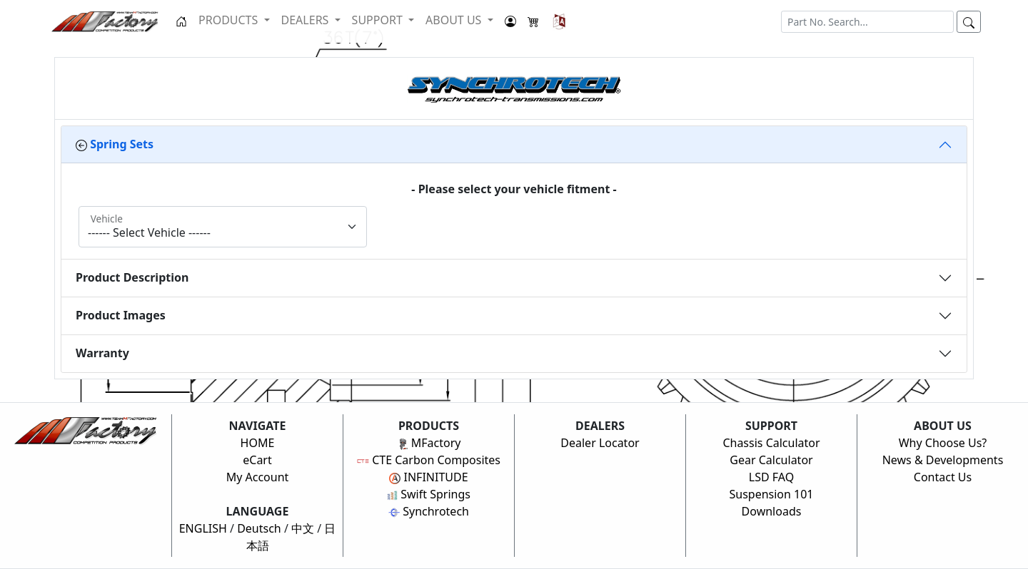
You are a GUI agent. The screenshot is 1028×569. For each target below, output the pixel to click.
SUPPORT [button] (378, 20)
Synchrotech (428, 511)
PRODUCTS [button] (229, 20)
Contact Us (943, 477)
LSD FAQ (771, 477)
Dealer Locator (599, 443)
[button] (559, 21)
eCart (257, 460)
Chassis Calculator (771, 443)
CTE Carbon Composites (428, 460)
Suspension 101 (771, 494)
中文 (302, 528)
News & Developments (943, 460)
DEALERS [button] (306, 20)
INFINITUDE (428, 477)
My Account (257, 477)
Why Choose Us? (943, 443)
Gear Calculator (771, 460)
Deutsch (259, 528)
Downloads (772, 511)
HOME (258, 443)
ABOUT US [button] (455, 20)
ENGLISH (203, 528)
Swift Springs (428, 494)
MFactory (429, 443)
